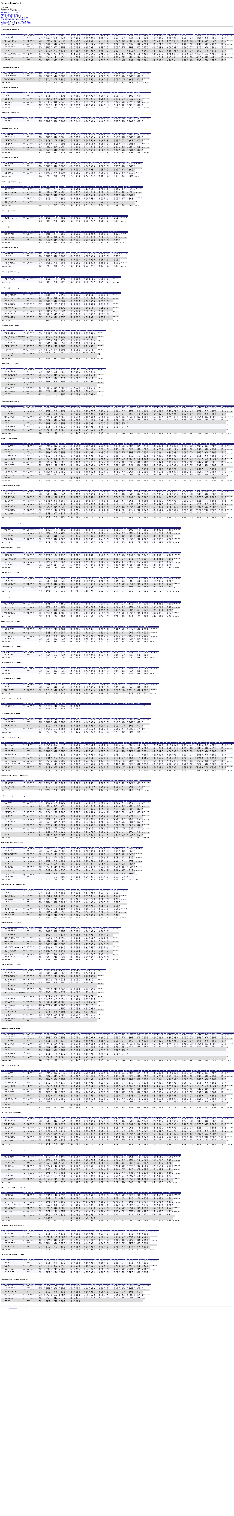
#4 (11, 14)
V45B (13, 23)
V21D (3, 23)
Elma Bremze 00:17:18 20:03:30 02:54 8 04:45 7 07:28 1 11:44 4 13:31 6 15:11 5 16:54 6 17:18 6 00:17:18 (54, 1151)
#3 (9, 14)
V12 (18, 19)
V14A (23, 19)
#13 (16, 12)
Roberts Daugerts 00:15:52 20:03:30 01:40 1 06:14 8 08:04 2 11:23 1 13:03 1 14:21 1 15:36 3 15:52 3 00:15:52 (54, 1130)
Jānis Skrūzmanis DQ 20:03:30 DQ (70, 228)
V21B (24, 21)
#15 (2, 14)
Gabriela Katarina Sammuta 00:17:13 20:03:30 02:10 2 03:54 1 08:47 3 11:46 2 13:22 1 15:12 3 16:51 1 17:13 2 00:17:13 (54, 383)
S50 (26, 18)
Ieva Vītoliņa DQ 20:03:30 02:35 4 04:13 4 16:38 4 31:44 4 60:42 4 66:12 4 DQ (74, 1504)
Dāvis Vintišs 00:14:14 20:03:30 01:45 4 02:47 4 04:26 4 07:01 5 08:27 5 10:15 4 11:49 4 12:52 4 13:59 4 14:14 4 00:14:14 (61, 350)
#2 (6, 14)
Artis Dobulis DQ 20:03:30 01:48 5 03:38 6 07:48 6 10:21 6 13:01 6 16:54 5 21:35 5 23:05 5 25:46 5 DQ (116, 492)
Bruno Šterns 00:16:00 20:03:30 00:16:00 (54, 438)
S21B (12, 18)
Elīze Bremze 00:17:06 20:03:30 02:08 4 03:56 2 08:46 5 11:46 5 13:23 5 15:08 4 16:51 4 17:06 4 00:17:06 (54, 1141)
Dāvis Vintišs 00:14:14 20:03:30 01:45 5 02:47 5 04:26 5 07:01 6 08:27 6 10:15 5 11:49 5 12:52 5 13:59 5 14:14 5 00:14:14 (61, 1091)
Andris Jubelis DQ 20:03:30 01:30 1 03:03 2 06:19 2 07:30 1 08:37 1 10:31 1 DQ (116, 591)
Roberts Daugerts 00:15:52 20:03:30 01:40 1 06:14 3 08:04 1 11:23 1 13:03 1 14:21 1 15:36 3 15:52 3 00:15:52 (54, 433)
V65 (11, 25)
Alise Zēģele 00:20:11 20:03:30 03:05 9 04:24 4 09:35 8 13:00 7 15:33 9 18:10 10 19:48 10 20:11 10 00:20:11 (54, 1172)
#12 (13, 12)
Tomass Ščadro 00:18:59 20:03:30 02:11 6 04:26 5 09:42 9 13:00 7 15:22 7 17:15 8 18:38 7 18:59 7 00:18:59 (54, 1156)
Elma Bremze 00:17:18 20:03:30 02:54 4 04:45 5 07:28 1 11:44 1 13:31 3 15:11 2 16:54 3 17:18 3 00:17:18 (54, 388)
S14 (19, 16)
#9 (8, 16)
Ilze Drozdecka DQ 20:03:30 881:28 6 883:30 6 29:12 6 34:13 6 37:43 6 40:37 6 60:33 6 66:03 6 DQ (89, 1408)
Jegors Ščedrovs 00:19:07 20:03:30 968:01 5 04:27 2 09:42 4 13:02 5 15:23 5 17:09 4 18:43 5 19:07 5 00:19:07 (54, 448)
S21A (7, 18)
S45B (21, 18)
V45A (8, 23)
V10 (14, 19)
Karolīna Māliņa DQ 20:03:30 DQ (52, 404)
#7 (2, 16)
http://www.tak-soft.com (13, 1514)
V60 (7, 25)
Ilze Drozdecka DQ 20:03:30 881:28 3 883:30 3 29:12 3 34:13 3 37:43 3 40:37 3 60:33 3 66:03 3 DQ (89, 676)
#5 (14, 14)
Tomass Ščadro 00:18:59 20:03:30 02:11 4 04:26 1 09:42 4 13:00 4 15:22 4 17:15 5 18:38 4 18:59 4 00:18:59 (54, 443)
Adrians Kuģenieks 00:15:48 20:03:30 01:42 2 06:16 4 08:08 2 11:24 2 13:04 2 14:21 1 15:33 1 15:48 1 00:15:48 (54, 422)
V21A (19, 21)
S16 (2, 18)
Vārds (13, 35)
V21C (29, 21)
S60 (6, 19)
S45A (16, 18)
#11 (9, 12)
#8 (5, 16)
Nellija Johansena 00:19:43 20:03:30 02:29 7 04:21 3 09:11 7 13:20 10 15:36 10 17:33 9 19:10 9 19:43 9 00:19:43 (54, 1167)
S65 (10, 19)
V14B (3, 21)
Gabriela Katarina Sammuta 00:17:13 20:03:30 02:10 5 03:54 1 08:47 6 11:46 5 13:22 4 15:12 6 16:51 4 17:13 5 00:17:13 (54, 1146)
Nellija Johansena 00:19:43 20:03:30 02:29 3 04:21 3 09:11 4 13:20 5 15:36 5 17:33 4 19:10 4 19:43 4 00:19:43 (54, 394)
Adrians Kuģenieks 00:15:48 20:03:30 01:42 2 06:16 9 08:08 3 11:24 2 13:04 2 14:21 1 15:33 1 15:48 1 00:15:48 (54, 1120)
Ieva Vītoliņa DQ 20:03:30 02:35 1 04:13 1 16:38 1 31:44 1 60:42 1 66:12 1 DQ (74, 811)
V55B (3, 25)
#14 (20, 12)
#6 (17, 14)
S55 (2, 19)
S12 (15, 16)
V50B (24, 23)
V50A (19, 23)
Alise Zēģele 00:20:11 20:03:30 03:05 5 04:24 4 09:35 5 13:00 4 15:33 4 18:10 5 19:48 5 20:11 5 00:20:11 (54, 399)
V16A (8, 21)
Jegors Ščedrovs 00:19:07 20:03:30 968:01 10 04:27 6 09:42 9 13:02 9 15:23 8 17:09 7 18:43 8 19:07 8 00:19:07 (54, 1162)
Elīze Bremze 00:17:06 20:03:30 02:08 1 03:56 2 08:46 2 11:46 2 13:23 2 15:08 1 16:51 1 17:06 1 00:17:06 (54, 378)
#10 (5, 12)
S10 (11, 16)
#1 (2, 12)
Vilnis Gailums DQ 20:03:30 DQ (116, 547)
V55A (29, 23)
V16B (13, 21)
